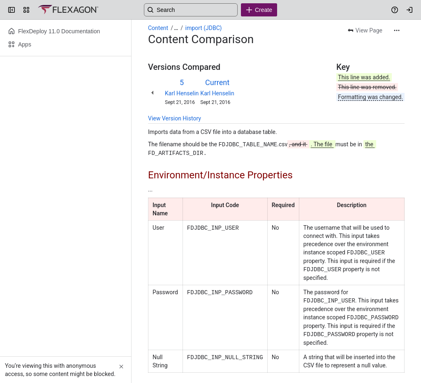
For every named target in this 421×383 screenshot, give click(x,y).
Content (158, 28)
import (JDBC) (203, 28)
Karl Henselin (182, 93)
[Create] (259, 9)
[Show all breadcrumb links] (176, 28)
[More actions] (397, 30)
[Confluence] (68, 9)
